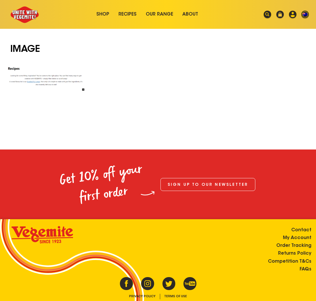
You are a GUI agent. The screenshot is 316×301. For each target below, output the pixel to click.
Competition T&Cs (289, 261)
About (190, 14)
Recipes (127, 14)
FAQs (305, 269)
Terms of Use (175, 296)
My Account (297, 238)
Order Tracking (293, 245)
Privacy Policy (142, 296)
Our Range (159, 14)
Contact (301, 230)
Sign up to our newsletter (208, 185)
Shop (102, 14)
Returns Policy (294, 253)
